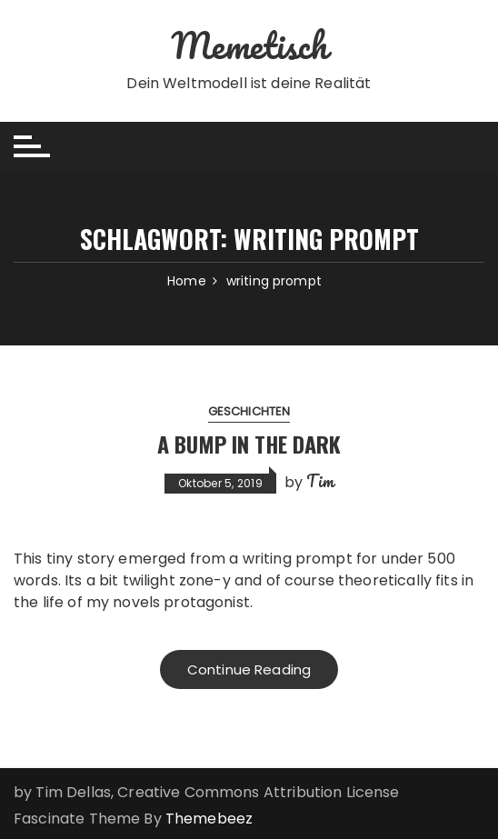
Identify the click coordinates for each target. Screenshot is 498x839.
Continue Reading (249, 669)
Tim (319, 481)
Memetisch (248, 45)
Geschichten (249, 411)
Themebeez (209, 818)
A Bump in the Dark (249, 443)
